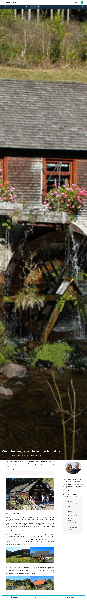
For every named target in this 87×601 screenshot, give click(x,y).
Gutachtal (69, 501)
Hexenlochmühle (72, 513)
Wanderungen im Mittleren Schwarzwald (72, 495)
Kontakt (76, 2)
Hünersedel (71, 525)
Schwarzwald (35, 6)
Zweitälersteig (71, 511)
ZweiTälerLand (71, 509)
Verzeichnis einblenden (13, 473)
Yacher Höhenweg (72, 527)
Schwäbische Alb (22, 6)
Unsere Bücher (9, 6)
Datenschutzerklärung (77, 593)
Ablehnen (15, 597)
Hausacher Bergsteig (73, 503)
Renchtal (69, 506)
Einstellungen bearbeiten (43, 597)
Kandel (69, 517)
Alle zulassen (72, 597)
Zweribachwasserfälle (73, 515)
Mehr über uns (66, 490)
